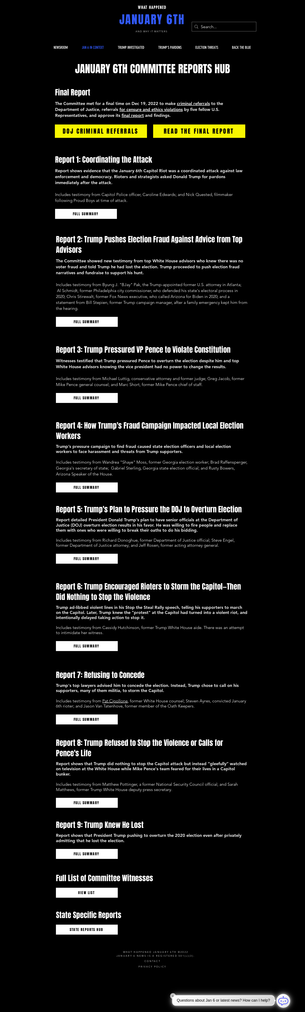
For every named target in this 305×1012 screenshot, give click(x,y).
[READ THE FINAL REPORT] (199, 131)
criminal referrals (193, 103)
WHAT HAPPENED (152, 7)
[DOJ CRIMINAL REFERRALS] (101, 131)
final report (133, 115)
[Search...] (224, 26)
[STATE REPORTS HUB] (87, 930)
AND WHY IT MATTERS (152, 31)
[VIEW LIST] (87, 893)
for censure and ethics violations (151, 109)
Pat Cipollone (115, 700)
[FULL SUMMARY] (86, 214)
